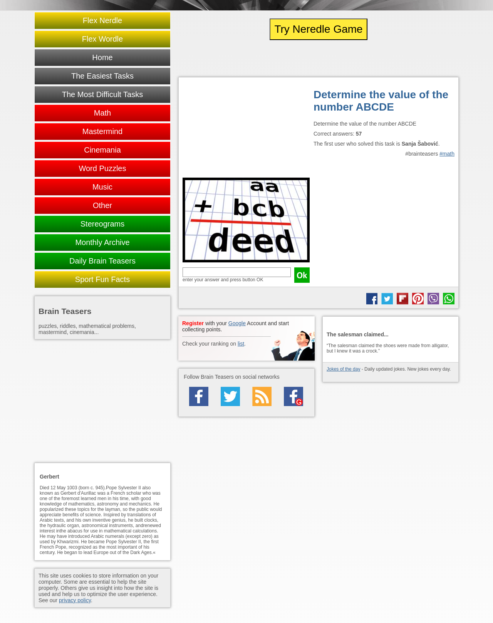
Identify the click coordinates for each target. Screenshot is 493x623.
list (241, 344)
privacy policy (75, 600)
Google (237, 323)
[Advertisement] (246, 129)
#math (446, 154)
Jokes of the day (343, 369)
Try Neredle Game (318, 29)
